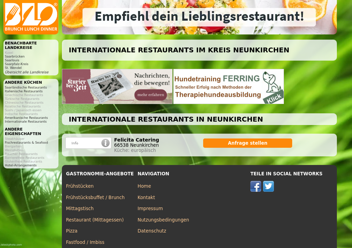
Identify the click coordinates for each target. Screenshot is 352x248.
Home (144, 186)
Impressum (150, 208)
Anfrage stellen (247, 143)
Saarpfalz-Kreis (17, 64)
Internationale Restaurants (26, 121)
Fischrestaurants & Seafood (26, 142)
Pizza (71, 231)
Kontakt (146, 197)
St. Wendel (13, 68)
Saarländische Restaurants (26, 87)
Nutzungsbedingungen (163, 220)
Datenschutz (152, 231)
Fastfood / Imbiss (85, 242)
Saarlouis (12, 60)
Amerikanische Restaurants (26, 118)
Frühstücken (80, 186)
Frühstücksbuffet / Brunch (95, 197)
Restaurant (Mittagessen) (95, 220)
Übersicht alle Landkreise (26, 72)
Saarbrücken (15, 56)
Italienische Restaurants (24, 91)
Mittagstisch (80, 208)
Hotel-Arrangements (21, 165)
